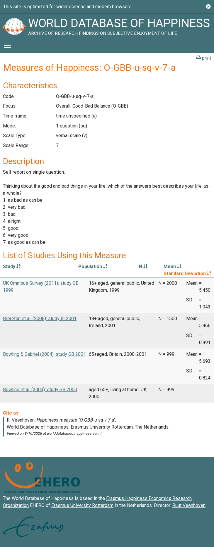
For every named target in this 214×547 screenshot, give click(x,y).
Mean (172, 266)
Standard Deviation (187, 273)
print (203, 58)
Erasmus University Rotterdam (82, 505)
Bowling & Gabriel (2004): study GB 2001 (44, 354)
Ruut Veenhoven (188, 505)
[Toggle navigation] (7, 45)
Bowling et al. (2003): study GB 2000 (40, 389)
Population (92, 266)
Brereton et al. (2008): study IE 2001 (40, 318)
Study (12, 266)
